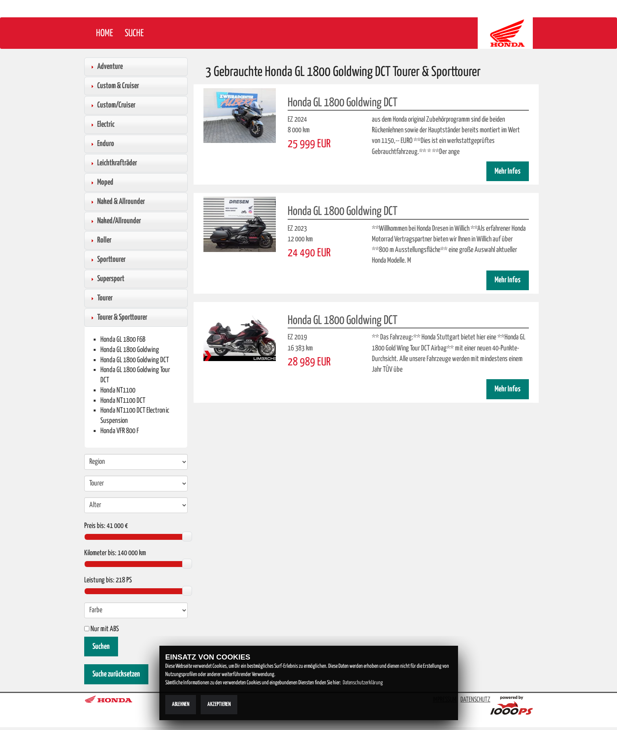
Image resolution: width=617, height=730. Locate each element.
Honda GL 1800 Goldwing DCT (134, 360)
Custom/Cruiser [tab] (112, 105)
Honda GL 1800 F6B (122, 339)
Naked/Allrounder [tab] (115, 221)
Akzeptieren (219, 704)
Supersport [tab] (106, 279)
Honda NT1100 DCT (122, 400)
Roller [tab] (100, 240)
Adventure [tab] (106, 66)
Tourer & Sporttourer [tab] (118, 317)
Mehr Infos (508, 171)
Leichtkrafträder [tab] (113, 163)
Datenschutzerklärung (363, 683)
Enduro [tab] (101, 144)
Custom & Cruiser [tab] (114, 86)
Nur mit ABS (101, 629)
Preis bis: (94, 526)
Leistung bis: (99, 580)
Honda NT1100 (117, 390)
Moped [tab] (101, 182)
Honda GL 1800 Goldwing (129, 350)
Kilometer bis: (100, 553)
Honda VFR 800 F (119, 431)
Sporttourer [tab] (107, 259)
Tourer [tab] (101, 298)
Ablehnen (180, 704)
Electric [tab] (102, 124)
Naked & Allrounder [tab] (117, 202)
